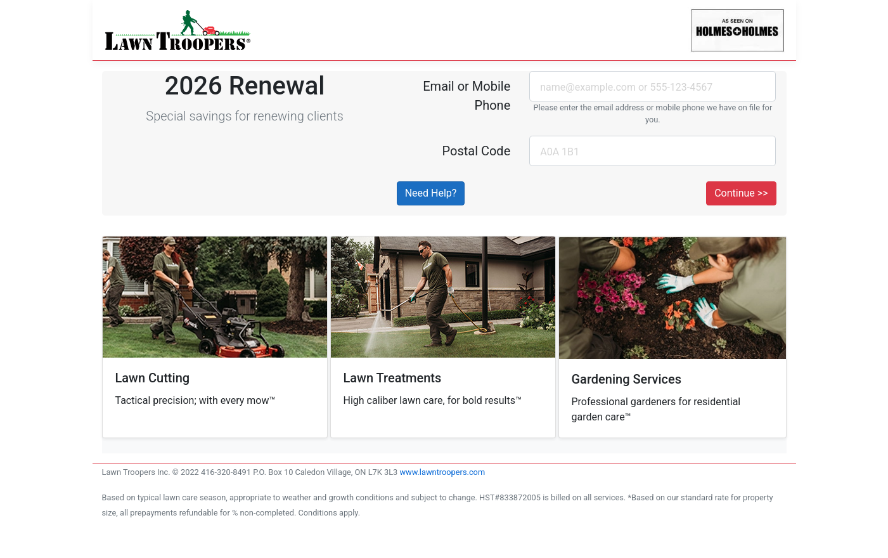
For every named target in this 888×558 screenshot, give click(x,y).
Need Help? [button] (431, 193)
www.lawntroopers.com (442, 472)
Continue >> (741, 193)
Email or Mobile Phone (466, 96)
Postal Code (476, 151)
